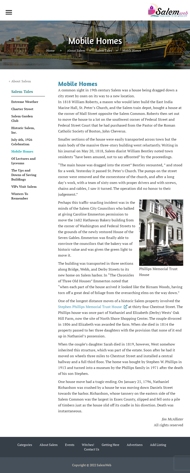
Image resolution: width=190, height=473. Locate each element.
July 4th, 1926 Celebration (21, 141)
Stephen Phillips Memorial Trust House (92, 306)
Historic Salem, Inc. (23, 130)
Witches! (88, 445)
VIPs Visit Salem (24, 186)
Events (69, 445)
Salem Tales (103, 51)
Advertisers (135, 445)
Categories (24, 445)
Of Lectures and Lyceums (23, 160)
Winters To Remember (19, 196)
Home (50, 51)
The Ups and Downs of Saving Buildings (23, 174)
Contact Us (91, 449)
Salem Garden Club (22, 118)
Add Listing (158, 445)
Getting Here (110, 445)
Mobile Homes (22, 151)
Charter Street (22, 109)
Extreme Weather (24, 102)
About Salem (76, 51)
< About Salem (20, 81)
